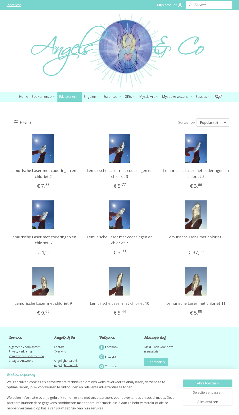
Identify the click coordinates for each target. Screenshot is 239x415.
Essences (112, 96)
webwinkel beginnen (126, 407)
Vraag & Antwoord (21, 361)
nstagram (112, 356)
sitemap (102, 407)
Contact (59, 347)
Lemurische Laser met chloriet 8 (195, 236)
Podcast (110, 376)
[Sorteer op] (213, 122)
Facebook (111, 347)
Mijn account (169, 4)
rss (110, 407)
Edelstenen (69, 96)
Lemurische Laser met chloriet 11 (195, 303)
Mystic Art (149, 96)
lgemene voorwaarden (26, 347)
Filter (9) (22, 122)
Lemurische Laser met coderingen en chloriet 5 (196, 173)
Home (23, 96)
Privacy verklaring (20, 351)
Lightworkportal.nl (66, 389)
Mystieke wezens (177, 96)
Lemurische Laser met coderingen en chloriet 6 (43, 239)
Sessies (203, 96)
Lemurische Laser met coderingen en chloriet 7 (119, 239)
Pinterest (14, 5)
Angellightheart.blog (67, 365)
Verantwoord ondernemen (26, 356)
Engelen (91, 96)
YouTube (111, 366)
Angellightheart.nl (65, 361)
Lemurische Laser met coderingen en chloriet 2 (43, 173)
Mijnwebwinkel (162, 407)
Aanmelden (156, 362)
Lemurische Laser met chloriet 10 (119, 303)
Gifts (130, 96)
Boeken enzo (43, 96)
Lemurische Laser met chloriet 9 (43, 303)
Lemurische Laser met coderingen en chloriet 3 (119, 173)
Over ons (60, 351)
